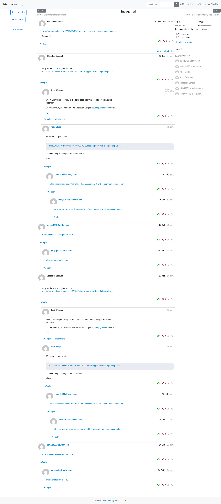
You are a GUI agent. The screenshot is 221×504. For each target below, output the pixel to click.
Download (18, 29)
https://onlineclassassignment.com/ (58, 235)
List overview (18, 12)
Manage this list (188, 4)
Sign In (202, 4)
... (47, 113)
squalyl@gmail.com (100, 108)
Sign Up (213, 4)
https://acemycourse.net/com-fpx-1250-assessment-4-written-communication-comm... (88, 184)
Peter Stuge (56, 127)
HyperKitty (109, 500)
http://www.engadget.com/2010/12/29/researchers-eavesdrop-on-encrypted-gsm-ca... (80, 31)
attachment (60, 119)
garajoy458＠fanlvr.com (61, 250)
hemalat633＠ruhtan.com (58, 225)
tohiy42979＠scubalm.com (70, 200)
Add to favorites (183, 42)
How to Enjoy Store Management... (52, 15)
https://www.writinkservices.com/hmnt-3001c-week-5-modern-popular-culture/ (88, 209)
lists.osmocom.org (13, 4)
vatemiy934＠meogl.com (66, 174)
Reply (43, 44)
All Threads (18, 19)
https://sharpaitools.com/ (57, 260)
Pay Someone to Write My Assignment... (203, 15)
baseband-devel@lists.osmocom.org (191, 29)
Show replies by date (166, 51)
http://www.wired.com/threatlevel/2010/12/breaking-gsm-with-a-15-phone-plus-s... (78, 71)
